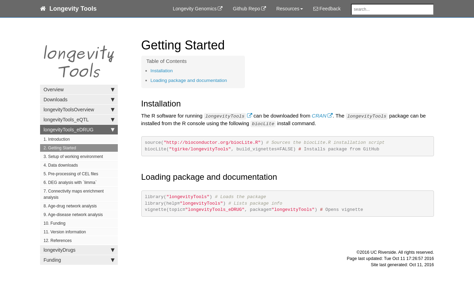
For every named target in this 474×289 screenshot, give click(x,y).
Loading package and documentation (189, 80)
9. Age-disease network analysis (73, 214)
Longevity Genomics (195, 8)
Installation (162, 70)
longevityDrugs (79, 249)
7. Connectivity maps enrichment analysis (74, 194)
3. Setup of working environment (73, 156)
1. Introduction (57, 139)
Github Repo (246, 8)
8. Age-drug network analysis (70, 206)
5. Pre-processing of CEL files (71, 173)
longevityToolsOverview (79, 109)
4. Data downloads (61, 165)
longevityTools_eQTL (79, 119)
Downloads (79, 99)
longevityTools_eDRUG (79, 129)
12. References (58, 240)
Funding (79, 260)
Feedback (327, 8)
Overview (79, 89)
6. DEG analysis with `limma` (70, 182)
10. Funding (54, 223)
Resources (289, 8)
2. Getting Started (60, 148)
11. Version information (65, 232)
